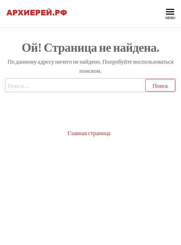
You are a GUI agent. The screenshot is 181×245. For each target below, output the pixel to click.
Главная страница (88, 132)
